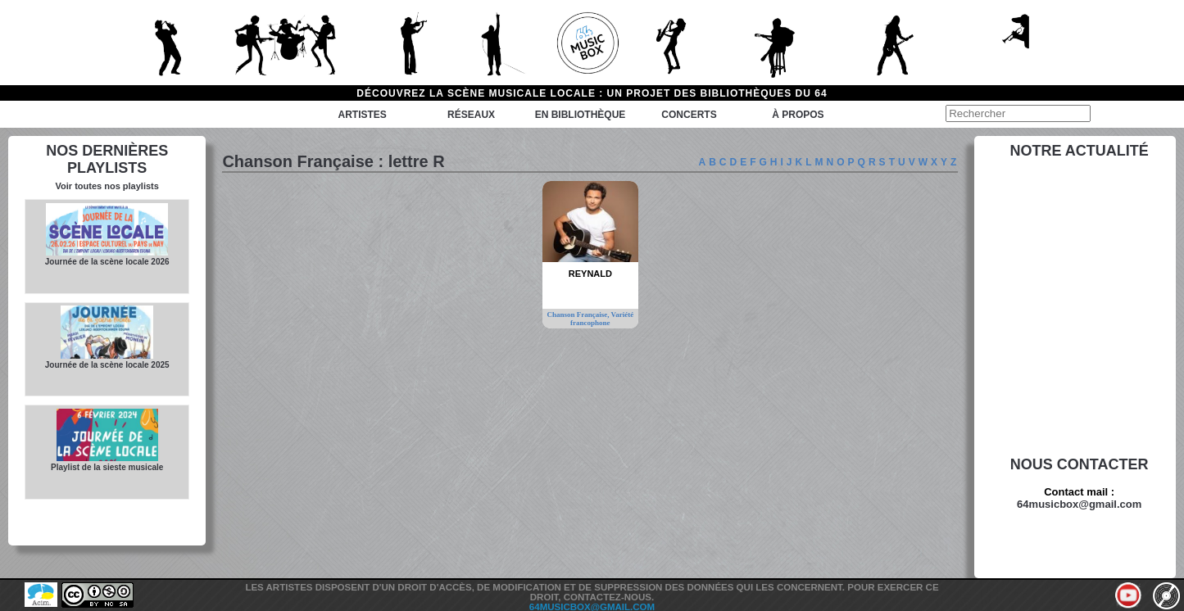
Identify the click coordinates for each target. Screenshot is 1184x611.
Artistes (362, 114)
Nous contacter (1079, 464)
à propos (797, 114)
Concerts (688, 114)
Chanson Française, (578, 314)
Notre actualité (1079, 151)
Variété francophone (601, 318)
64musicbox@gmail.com (1079, 504)
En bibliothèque (580, 114)
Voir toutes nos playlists (107, 186)
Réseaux (471, 114)
